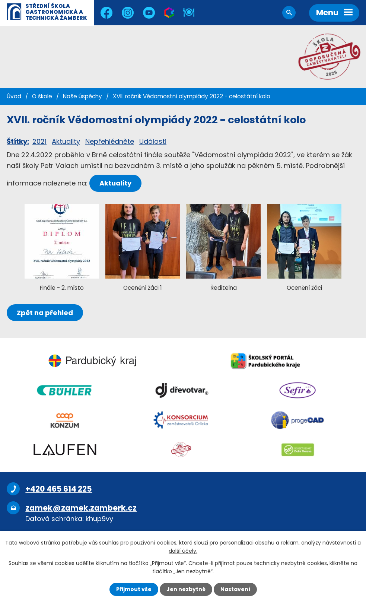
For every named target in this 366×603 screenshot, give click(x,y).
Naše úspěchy (82, 96)
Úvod (14, 96)
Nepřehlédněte (109, 141)
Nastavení (235, 589)
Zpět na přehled (45, 312)
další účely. (183, 551)
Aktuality (66, 141)
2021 (39, 141)
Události (152, 141)
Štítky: (18, 141)
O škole (42, 96)
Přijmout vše (134, 589)
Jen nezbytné (186, 589)
